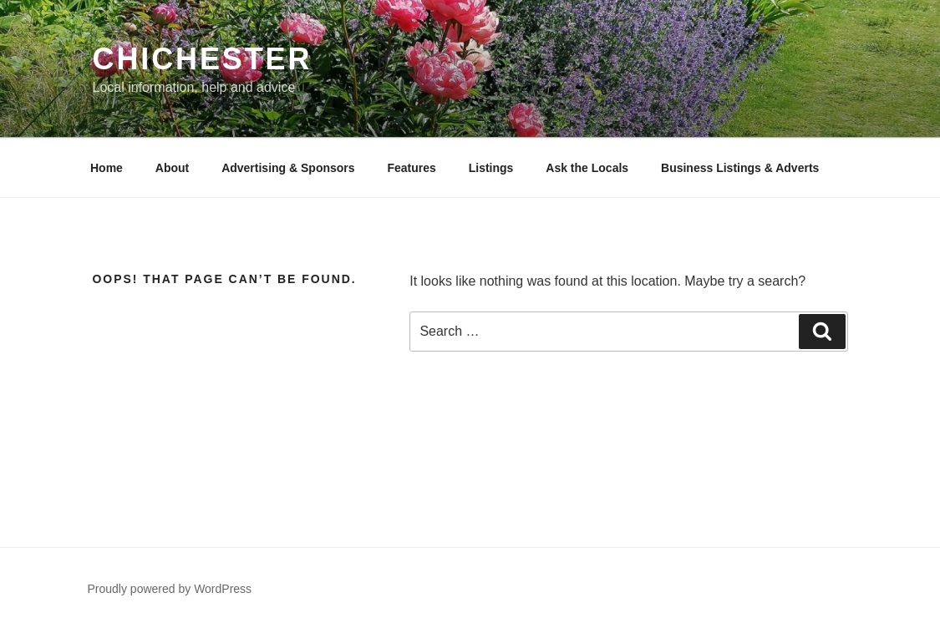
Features (411, 168)
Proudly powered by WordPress (170, 588)
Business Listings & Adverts (740, 168)
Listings (491, 168)
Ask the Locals (587, 168)
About (172, 168)
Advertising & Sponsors (287, 168)
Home (106, 168)
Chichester (202, 59)
